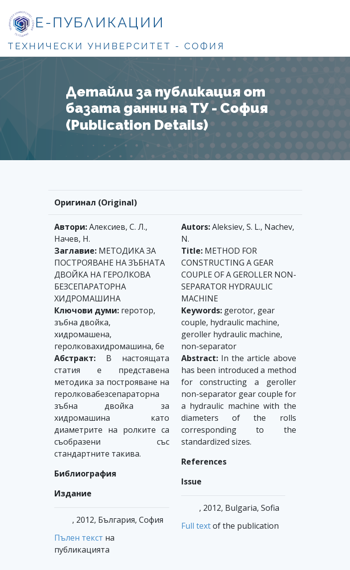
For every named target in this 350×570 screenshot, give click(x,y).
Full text (196, 525)
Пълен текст (78, 537)
